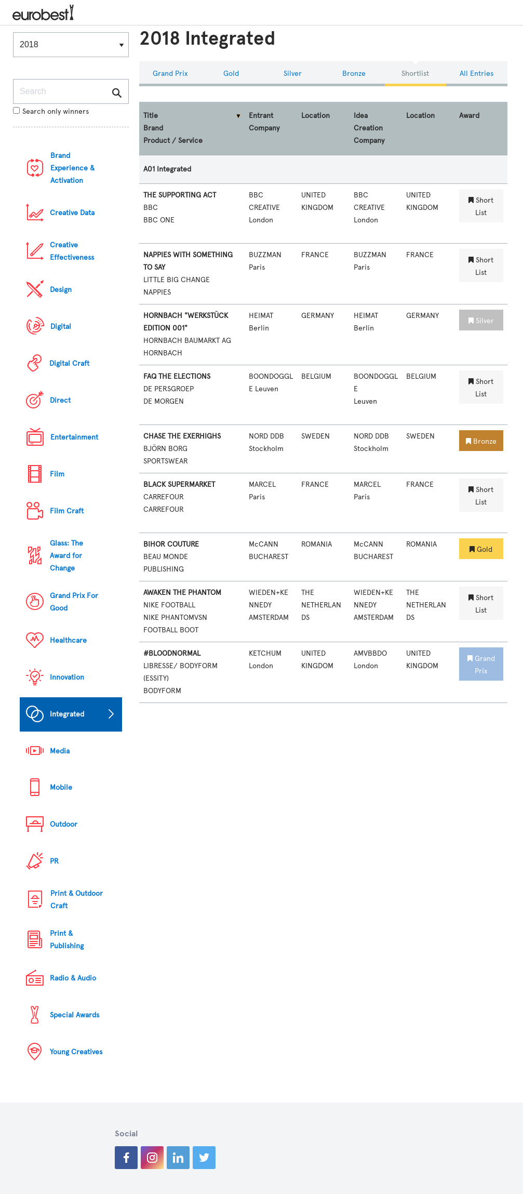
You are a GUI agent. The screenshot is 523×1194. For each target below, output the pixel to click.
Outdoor (63, 824)
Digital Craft (69, 363)
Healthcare (68, 640)
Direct (60, 400)
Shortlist (415, 73)
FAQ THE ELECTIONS (176, 376)
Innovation (67, 677)
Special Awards (74, 1015)
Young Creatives (76, 1051)
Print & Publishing (67, 939)
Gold (231, 73)
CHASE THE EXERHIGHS (182, 436)
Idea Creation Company (369, 128)
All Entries (476, 73)
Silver (293, 73)
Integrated (67, 714)
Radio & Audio (73, 978)
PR (54, 861)
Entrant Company (264, 121)
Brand (153, 128)
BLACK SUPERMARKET (179, 484)
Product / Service (173, 140)
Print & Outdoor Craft (76, 899)
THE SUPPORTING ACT (179, 195)
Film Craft (67, 511)
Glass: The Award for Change (66, 556)
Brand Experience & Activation (72, 168)
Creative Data (72, 212)
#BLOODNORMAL (171, 653)
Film (57, 474)
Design (61, 289)
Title (150, 115)
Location (315, 115)
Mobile (61, 787)
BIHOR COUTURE (171, 544)
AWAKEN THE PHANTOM (182, 592)
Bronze (354, 73)
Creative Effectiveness (72, 251)
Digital (60, 326)
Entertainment (74, 437)
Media (60, 751)
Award (469, 115)
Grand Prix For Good (74, 602)
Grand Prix (170, 73)
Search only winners (51, 111)
